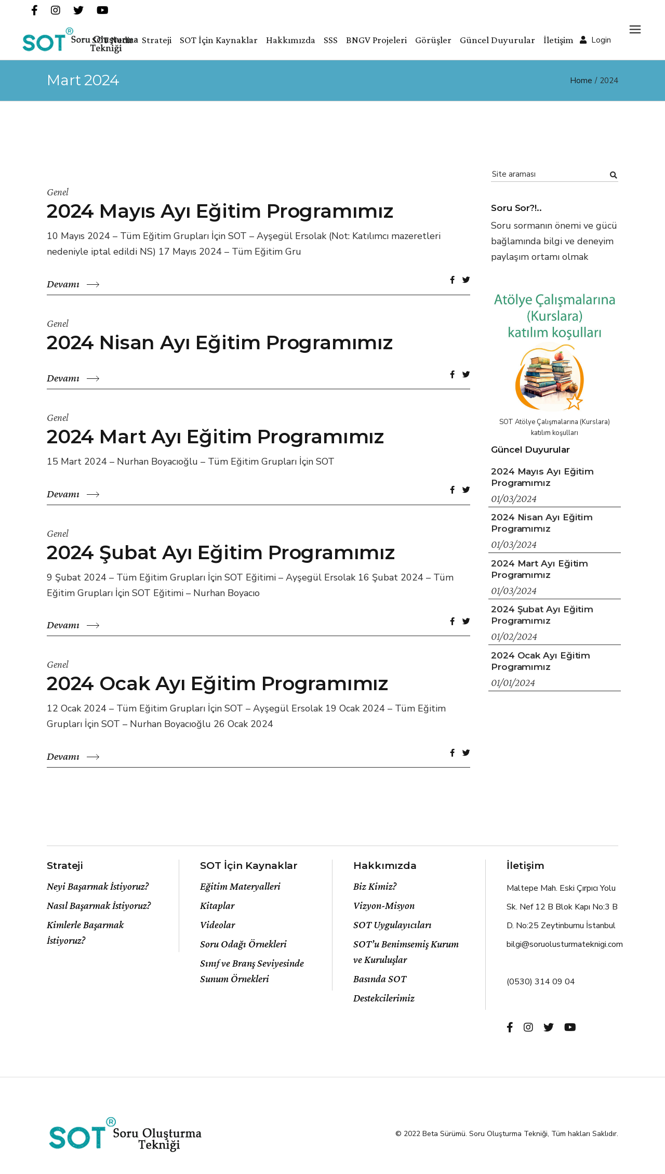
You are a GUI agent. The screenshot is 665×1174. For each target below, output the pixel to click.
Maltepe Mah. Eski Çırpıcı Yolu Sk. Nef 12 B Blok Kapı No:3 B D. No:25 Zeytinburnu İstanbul (562, 906)
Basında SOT (379, 978)
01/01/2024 (513, 682)
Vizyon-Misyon (384, 905)
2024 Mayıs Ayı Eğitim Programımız (220, 210)
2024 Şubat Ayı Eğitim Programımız (221, 552)
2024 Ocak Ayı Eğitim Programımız (217, 683)
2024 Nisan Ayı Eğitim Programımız (220, 342)
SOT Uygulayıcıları (392, 924)
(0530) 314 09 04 (541, 981)
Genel (58, 191)
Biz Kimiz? (374, 886)
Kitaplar (217, 905)
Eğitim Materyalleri (240, 886)
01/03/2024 (514, 498)
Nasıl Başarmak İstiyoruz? (99, 905)
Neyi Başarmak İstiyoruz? (98, 886)
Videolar (217, 924)
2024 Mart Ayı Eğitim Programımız (215, 436)
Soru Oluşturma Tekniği (508, 1134)
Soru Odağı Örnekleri (243, 943)
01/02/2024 (514, 636)
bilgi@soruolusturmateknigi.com (565, 944)
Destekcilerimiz (384, 998)
